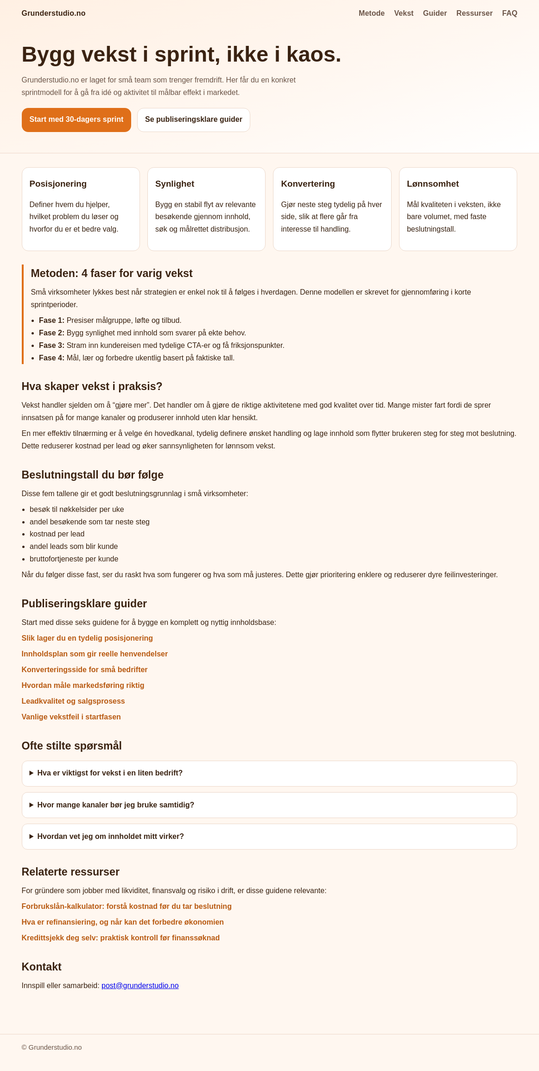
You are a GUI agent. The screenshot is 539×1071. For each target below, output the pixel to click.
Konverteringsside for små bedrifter (85, 670)
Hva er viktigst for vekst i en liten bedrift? (110, 773)
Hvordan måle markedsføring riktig (83, 685)
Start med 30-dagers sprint (77, 119)
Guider (435, 13)
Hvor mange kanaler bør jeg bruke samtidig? (115, 805)
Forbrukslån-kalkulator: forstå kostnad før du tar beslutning (127, 906)
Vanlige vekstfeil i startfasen (71, 717)
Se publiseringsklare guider (193, 119)
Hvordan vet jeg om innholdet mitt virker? (110, 836)
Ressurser (475, 13)
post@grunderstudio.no (140, 985)
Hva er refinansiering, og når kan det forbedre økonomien (123, 922)
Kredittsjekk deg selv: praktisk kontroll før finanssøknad (121, 938)
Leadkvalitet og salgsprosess (73, 701)
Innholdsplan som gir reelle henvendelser (95, 654)
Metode (372, 13)
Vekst (404, 13)
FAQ (510, 13)
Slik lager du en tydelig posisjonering (87, 638)
